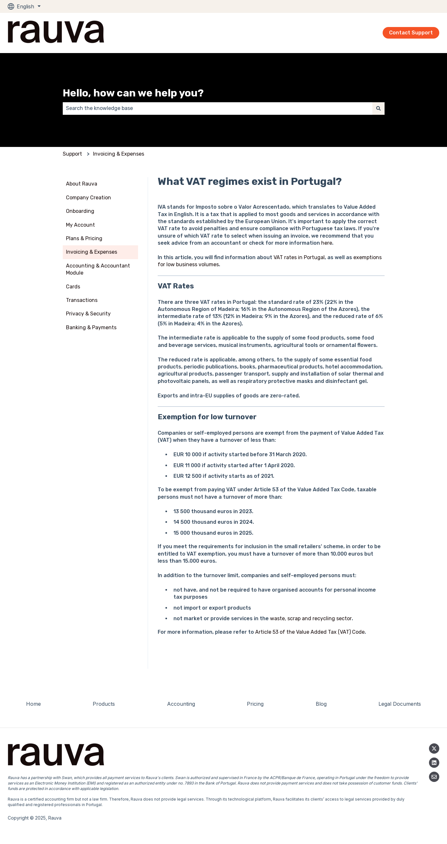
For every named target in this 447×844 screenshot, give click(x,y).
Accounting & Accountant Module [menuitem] (98, 269)
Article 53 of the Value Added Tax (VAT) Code (310, 632)
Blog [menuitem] (321, 704)
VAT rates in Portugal (299, 257)
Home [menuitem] (33, 704)
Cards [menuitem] (73, 287)
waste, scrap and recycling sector (311, 618)
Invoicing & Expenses (118, 154)
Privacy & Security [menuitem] (88, 314)
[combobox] (217, 108)
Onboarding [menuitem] (80, 211)
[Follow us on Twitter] (434, 748)
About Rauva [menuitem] (81, 184)
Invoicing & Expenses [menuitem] (91, 252)
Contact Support (411, 33)
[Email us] (434, 777)
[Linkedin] (434, 763)
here (326, 243)
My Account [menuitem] (80, 225)
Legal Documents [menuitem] (399, 704)
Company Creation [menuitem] (88, 198)
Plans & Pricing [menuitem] (84, 238)
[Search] (378, 108)
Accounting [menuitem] (181, 704)
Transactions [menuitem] (82, 300)
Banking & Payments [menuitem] (91, 327)
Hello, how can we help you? (133, 93)
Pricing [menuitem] (255, 704)
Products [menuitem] (104, 704)
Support (72, 154)
